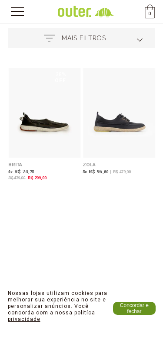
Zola (89, 165)
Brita (15, 165)
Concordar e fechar (134, 308)
